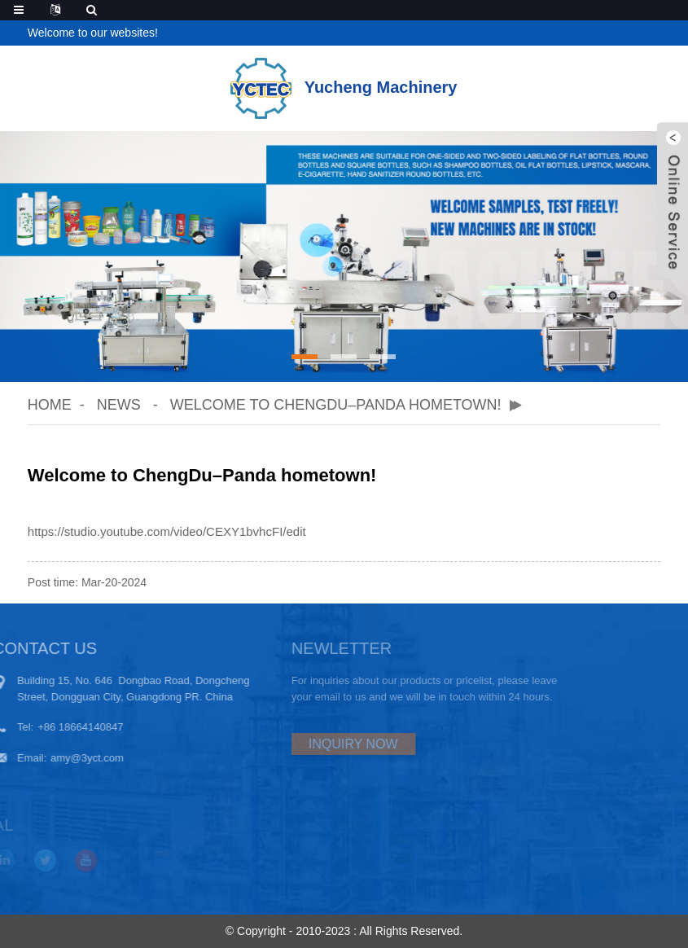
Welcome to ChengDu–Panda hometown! (336, 405)
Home (50, 405)
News (119, 405)
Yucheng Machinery (343, 87)
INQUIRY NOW (320, 744)
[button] (304, 357)
